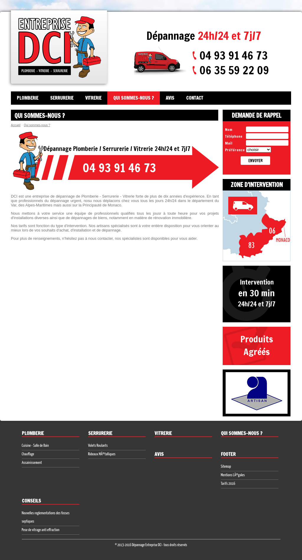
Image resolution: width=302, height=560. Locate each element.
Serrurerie (61, 98)
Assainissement (32, 463)
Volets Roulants (98, 446)
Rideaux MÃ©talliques (102, 454)
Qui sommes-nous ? (133, 98)
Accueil (15, 125)
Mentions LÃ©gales (233, 475)
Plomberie (27, 98)
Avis (170, 98)
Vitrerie (93, 98)
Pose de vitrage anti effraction (41, 530)
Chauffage (28, 454)
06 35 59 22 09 (234, 70)
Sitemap (226, 467)
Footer (228, 454)
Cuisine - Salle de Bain (35, 446)
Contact (194, 98)
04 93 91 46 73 (233, 55)
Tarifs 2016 (228, 484)
